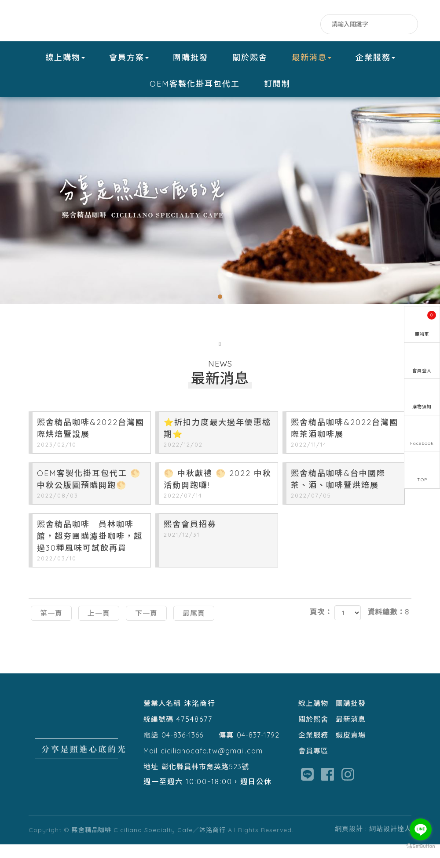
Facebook (275, 25)
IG (310, 25)
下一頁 (146, 626)
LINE (293, 25)
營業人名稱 (162, 717)
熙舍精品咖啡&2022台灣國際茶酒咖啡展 (345, 447)
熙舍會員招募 (218, 543)
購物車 (425, 322)
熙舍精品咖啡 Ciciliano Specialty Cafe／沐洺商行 (84, 21)
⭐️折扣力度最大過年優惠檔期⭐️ (218, 447)
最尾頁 (194, 626)
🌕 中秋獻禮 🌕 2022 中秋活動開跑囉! (218, 498)
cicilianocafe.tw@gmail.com (212, 764)
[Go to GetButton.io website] (421, 846)
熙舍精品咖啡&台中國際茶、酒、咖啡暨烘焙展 (345, 498)
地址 (150, 780)
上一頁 (99, 626)
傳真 (226, 748)
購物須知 (422, 408)
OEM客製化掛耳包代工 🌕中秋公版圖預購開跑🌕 (91, 498)
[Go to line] (421, 829)
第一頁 (51, 626)
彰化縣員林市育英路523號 (205, 780)
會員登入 (422, 371)
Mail (150, 764)
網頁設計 (349, 842)
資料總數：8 (388, 626)
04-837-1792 (258, 748)
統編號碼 (158, 732)
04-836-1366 (182, 748)
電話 (150, 748)
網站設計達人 (390, 842)
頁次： (321, 626)
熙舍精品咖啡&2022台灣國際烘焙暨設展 (91, 447)
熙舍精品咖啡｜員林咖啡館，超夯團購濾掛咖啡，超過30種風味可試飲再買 (91, 555)
